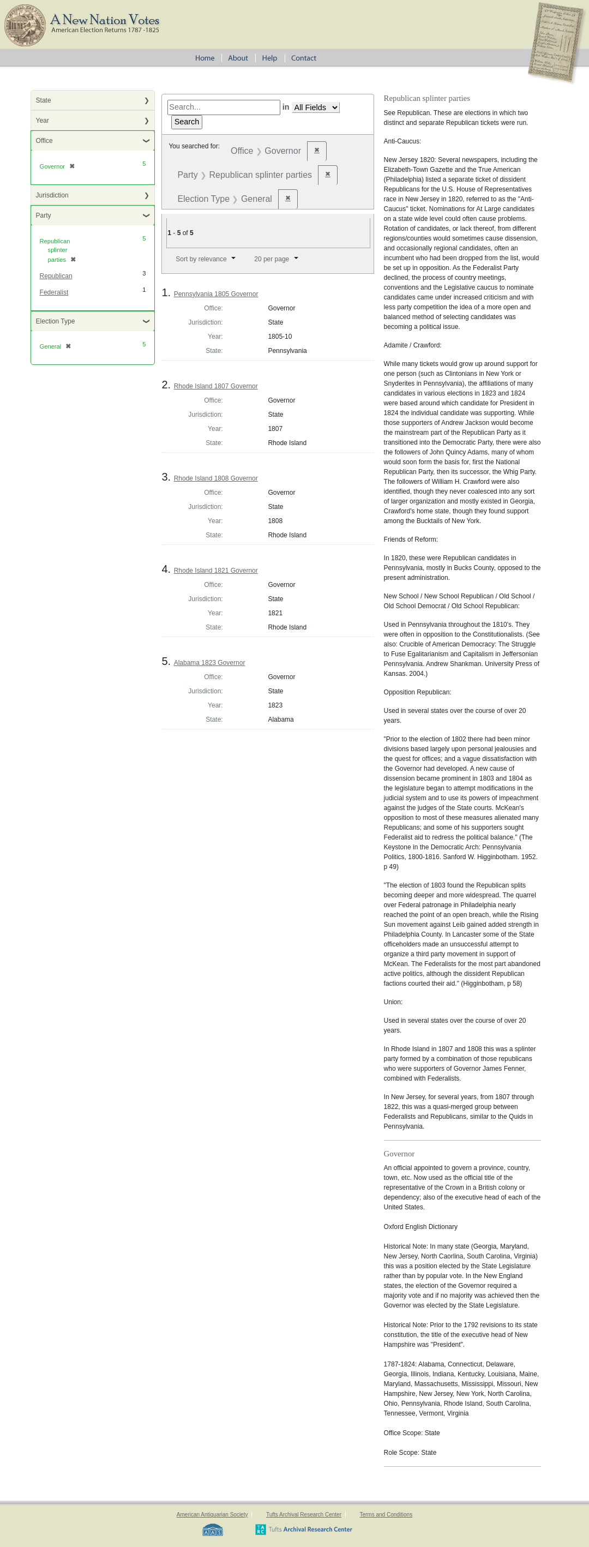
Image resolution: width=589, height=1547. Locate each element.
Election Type (55, 321)
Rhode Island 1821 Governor (216, 570)
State (43, 100)
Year (42, 120)
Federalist (54, 292)
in (286, 107)
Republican (56, 276)
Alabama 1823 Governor (209, 663)
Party (43, 215)
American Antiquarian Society (212, 1515)
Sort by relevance (201, 259)
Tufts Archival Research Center (303, 1515)
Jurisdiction (52, 195)
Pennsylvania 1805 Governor (216, 294)
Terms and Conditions (385, 1515)
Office (44, 141)
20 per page (271, 259)
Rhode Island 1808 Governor (216, 478)
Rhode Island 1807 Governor (216, 386)
